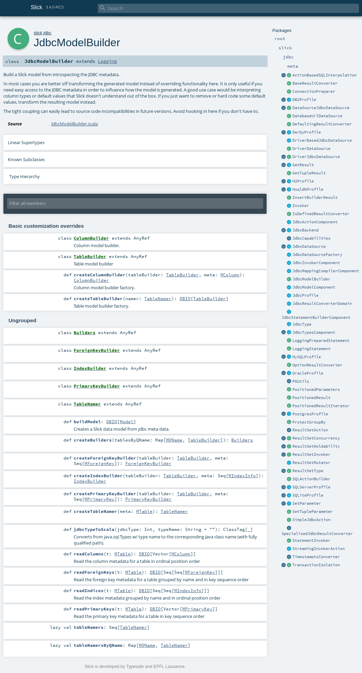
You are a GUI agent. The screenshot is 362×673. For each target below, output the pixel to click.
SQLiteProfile (307, 495)
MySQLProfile (306, 357)
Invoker (300, 205)
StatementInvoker (311, 540)
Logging (107, 61)
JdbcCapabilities (311, 238)
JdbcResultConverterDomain (322, 303)
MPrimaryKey (99, 499)
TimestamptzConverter (316, 556)
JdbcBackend (305, 230)
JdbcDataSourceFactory (317, 254)
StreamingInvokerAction (318, 548)
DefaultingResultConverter (322, 124)
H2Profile (303, 181)
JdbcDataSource (309, 246)
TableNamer (157, 298)
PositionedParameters (316, 389)
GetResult (303, 164)
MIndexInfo (242, 475)
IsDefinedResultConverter (320, 213)
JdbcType (301, 324)
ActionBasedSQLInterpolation (324, 75)
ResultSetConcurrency (316, 438)
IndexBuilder (90, 481)
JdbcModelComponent (313, 287)
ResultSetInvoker (311, 454)
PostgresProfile (310, 414)
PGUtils (300, 381)
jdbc (47, 32)
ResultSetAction (310, 430)
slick (38, 32)
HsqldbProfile (307, 189)
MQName (174, 440)
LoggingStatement (311, 348)
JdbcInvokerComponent (316, 262)
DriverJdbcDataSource (316, 156)
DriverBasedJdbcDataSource (322, 140)
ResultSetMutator (311, 462)
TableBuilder (182, 274)
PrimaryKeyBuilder (148, 499)
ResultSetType (307, 470)
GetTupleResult (309, 173)
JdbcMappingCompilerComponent (325, 271)
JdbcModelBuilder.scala (74, 124)
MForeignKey (99, 463)
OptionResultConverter (317, 365)
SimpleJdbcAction (311, 519)
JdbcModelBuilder (311, 279)
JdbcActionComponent (315, 222)
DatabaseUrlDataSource (317, 116)
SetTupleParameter (312, 511)
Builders (242, 440)
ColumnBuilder (91, 280)
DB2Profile (304, 99)
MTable (144, 511)
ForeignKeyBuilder (148, 463)
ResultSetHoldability (316, 446)
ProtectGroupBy (309, 422)
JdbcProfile (305, 295)
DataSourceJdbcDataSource (320, 107)
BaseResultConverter (315, 83)
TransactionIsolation (316, 565)
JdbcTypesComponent (313, 332)
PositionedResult (311, 397)
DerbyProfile (306, 132)
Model (126, 421)
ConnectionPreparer (313, 91)
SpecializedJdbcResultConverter (317, 533)
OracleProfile (307, 373)
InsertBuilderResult (315, 197)
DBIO (185, 298)
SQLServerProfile (311, 487)
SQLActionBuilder (311, 479)
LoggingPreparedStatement (320, 340)
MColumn (229, 274)
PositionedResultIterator (320, 405)
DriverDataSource (311, 148)
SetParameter (306, 503)
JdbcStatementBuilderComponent (316, 317)
